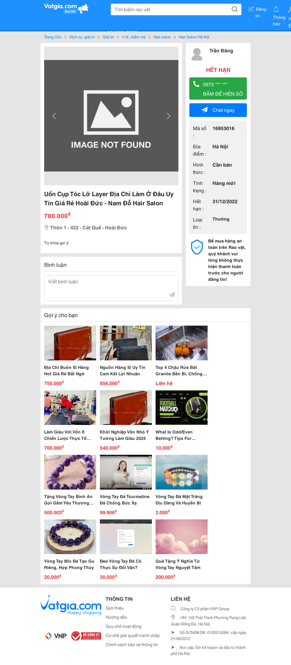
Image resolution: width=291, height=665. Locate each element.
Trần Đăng (221, 50)
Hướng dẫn (116, 617)
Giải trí (108, 36)
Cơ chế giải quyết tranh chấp (133, 635)
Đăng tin (257, 10)
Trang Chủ (52, 36)
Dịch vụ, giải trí (82, 36)
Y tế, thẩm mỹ (134, 36)
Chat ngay (218, 109)
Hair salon (162, 36)
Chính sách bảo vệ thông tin (132, 644)
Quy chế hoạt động (124, 626)
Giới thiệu (115, 608)
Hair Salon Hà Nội (194, 36)
